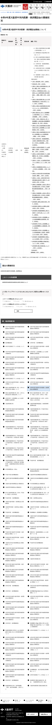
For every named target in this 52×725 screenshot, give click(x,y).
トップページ (3, 12)
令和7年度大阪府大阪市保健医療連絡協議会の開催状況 (14, 327)
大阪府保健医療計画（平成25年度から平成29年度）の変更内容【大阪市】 (39, 449)
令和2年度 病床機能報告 (12, 591)
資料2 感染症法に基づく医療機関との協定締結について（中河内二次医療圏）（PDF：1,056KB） (41, 114)
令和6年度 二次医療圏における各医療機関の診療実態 (39, 352)
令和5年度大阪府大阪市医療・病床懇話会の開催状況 (39, 383)
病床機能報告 (8, 342)
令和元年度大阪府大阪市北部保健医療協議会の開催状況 (14, 570)
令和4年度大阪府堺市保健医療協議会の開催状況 (14, 654)
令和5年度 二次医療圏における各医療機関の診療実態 (14, 399)
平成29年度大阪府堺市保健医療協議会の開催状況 (14, 456)
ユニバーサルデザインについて (30, 701)
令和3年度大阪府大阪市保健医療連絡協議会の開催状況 (39, 613)
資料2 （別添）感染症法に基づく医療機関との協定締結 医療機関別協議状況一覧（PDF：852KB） (41, 121)
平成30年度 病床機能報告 (36, 542)
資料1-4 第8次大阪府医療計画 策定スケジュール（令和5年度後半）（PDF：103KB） (41, 108)
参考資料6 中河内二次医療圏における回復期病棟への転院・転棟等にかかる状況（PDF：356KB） (41, 232)
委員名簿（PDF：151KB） (39, 84)
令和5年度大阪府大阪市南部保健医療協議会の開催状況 (14, 670)
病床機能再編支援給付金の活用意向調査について (39, 591)
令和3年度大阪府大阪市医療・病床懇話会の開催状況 (14, 597)
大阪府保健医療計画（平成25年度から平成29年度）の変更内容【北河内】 (14, 442)
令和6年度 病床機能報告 (36, 342)
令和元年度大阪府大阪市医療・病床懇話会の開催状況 (14, 565)
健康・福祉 (9, 12)
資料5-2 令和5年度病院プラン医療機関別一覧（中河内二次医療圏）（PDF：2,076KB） (41, 156)
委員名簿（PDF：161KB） (26, 150)
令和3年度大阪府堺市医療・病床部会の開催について (39, 597)
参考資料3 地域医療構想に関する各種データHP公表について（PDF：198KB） (40, 213)
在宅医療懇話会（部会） (11, 469)
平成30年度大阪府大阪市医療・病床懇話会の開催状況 (39, 538)
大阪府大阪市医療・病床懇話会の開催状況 (14, 502)
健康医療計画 (18, 12)
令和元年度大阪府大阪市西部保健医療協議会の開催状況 (39, 570)
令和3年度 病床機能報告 (12, 623)
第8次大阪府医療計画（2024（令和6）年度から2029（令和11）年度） (39, 393)
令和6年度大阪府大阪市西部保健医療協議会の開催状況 (39, 358)
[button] (37, 2)
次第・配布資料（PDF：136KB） (41, 81)
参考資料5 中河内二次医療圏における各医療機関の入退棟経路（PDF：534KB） (41, 226)
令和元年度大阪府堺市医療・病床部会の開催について (39, 581)
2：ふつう (17, 301)
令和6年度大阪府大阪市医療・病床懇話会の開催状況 (39, 368)
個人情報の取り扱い (40, 701)
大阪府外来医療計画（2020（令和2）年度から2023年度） (39, 399)
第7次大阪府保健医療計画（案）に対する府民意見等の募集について (39, 488)
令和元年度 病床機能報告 (12, 585)
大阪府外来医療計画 (35, 559)
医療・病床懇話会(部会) (36, 498)
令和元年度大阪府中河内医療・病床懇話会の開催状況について (39, 565)
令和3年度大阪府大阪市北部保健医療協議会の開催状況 (14, 608)
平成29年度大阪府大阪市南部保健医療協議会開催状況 (14, 420)
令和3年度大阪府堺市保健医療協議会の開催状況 (14, 602)
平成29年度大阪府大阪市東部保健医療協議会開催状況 (39, 415)
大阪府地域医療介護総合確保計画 (38, 685)
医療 (13, 12)
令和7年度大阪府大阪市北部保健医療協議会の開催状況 (39, 327)
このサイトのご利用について (6, 701)
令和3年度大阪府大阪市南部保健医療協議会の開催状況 (14, 613)
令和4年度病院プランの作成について (39, 630)
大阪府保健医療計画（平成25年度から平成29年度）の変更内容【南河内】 (39, 421)
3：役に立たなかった (28, 301)
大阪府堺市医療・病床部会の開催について (14, 507)
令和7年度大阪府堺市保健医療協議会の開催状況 (14, 352)
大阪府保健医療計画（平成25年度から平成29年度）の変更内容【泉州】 (14, 427)
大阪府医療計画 (25, 12)
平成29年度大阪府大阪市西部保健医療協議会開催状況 (39, 470)
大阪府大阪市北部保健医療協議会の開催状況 (39, 516)
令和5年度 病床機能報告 (36, 378)
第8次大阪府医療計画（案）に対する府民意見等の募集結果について (14, 393)
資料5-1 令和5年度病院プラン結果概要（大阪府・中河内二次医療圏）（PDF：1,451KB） (41, 149)
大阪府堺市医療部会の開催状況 (13, 487)
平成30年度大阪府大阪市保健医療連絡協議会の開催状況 (14, 559)
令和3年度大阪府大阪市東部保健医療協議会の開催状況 (39, 608)
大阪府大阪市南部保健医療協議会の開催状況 (14, 516)
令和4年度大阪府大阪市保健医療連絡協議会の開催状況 (14, 648)
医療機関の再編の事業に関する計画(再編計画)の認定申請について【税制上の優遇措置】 (39, 625)
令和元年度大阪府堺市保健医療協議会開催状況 (39, 586)
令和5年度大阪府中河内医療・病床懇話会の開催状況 (39, 388)
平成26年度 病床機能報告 (37, 460)
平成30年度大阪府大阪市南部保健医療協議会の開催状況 (39, 554)
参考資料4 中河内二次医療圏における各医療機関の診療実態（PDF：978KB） (40, 219)
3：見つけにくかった (31, 306)
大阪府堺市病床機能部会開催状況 (38, 474)
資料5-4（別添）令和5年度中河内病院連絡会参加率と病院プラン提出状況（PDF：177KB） (41, 180)
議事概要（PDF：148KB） (38, 252)
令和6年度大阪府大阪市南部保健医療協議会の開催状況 (14, 358)
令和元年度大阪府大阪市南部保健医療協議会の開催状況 (39, 575)
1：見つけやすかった (9, 306)
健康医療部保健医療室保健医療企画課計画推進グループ (15, 282)
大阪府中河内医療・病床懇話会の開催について (39, 507)
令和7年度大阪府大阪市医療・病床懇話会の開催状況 (39, 347)
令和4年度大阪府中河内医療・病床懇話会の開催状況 (39, 654)
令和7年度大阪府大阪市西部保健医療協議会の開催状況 (14, 332)
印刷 (31, 13)
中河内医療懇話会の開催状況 (37, 483)
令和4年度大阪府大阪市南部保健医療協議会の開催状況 (14, 643)
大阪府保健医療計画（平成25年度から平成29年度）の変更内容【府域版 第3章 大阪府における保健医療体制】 (40, 429)
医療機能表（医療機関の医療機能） (39, 512)
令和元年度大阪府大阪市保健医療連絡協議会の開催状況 (14, 581)
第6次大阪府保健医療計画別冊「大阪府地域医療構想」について (39, 456)
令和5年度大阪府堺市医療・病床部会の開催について (14, 383)
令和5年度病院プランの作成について (39, 675)
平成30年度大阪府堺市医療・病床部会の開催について (14, 538)
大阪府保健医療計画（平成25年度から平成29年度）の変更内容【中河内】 (39, 442)
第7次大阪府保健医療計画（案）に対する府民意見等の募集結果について (39, 493)
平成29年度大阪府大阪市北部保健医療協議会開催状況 (14, 415)
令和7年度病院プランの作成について (14, 346)
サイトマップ (49, 701)
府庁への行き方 (31, 714)
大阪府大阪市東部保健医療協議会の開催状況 (39, 522)
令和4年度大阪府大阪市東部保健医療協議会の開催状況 (39, 643)
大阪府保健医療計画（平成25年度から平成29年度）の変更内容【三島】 (39, 436)
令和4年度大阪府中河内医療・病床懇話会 (11, 271)
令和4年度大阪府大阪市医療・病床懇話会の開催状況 (39, 618)
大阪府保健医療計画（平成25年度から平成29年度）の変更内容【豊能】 (14, 436)
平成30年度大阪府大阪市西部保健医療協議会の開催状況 (14, 549)
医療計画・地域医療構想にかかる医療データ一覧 (39, 532)
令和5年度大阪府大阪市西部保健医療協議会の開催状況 (39, 659)
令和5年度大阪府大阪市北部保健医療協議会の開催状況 (39, 665)
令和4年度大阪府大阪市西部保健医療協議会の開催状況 (14, 638)
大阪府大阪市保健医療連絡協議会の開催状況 (14, 527)
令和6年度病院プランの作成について (14, 378)
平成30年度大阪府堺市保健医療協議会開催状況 (39, 527)
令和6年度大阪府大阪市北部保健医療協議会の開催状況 (14, 363)
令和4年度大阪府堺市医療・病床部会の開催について (39, 648)
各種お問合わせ (44, 714)
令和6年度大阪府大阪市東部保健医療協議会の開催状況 (14, 374)
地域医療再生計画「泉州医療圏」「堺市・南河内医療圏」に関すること (14, 687)
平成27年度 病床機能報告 (11, 474)
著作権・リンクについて (18, 701)
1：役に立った (7, 301)
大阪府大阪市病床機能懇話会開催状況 (14, 479)
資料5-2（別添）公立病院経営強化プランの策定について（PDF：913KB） (41, 162)
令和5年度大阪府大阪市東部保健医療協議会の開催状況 (14, 665)
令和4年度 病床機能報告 (12, 680)
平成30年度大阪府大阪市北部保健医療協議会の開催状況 (39, 549)
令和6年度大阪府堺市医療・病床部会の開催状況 (39, 363)
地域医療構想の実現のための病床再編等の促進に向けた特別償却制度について (14, 632)
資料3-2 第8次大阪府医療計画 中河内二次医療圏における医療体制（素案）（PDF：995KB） (41, 134)
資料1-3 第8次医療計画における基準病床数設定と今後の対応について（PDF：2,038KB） (41, 101)
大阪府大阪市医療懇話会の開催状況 (14, 483)
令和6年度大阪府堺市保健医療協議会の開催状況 (39, 374)
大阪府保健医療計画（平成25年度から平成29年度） (39, 409)
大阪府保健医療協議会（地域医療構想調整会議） (39, 404)
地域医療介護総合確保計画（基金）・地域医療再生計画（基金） (38, 681)
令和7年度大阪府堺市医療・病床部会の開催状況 (39, 338)
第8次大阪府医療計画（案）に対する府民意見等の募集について (14, 388)
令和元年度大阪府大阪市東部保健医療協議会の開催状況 (14, 575)
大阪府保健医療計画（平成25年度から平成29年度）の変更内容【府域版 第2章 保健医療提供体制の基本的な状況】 (15, 463)
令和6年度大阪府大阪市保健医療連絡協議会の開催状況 (14, 368)
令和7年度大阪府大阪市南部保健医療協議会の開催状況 (14, 338)
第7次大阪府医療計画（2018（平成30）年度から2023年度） (14, 493)
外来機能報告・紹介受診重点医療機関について (39, 670)
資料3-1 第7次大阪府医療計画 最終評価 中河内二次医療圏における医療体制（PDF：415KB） (41, 127)
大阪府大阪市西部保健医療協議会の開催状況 (14, 522)
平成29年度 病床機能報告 (12, 498)
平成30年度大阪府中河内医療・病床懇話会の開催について (14, 532)
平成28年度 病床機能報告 (12, 512)
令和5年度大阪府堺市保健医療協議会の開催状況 (14, 659)
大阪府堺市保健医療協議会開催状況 (39, 501)
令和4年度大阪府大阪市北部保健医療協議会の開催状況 (39, 638)
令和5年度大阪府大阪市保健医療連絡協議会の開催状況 (14, 675)
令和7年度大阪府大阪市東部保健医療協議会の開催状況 (39, 332)
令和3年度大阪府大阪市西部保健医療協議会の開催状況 (39, 602)
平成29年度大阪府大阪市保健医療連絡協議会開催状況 (14, 409)
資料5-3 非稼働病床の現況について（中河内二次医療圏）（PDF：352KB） (41, 169)
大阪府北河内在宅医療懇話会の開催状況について (14, 543)
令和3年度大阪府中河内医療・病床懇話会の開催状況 (14, 618)
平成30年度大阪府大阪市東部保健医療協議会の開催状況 (14, 554)
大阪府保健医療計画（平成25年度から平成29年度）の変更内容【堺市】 (14, 448)
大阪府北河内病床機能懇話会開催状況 (39, 479)
